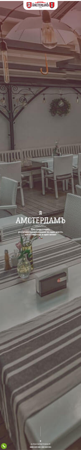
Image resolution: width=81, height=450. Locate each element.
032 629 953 (46, 447)
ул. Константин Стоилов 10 (40, 444)
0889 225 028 (35, 447)
